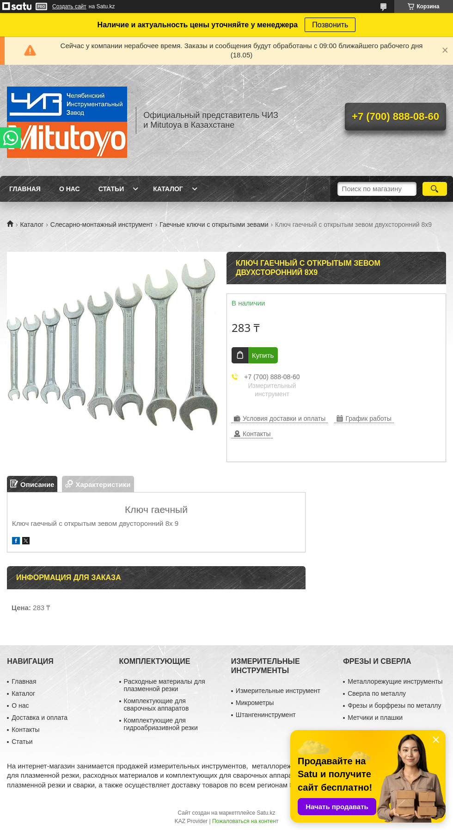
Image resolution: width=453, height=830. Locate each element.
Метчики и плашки (375, 717)
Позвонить (330, 25)
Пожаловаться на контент (245, 821)
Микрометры (255, 702)
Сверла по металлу (377, 693)
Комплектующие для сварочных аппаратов (156, 704)
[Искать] (434, 189)
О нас (69, 189)
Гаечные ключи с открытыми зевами (213, 224)
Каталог (168, 189)
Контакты (25, 729)
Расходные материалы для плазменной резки (164, 685)
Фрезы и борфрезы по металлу (394, 705)
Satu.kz (266, 813)
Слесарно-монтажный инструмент (101, 224)
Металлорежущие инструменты (395, 681)
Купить (263, 355)
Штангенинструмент (266, 714)
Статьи (111, 189)
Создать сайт (69, 6)
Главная (25, 189)
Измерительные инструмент (278, 690)
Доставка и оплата (39, 717)
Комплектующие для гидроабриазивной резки (161, 724)
